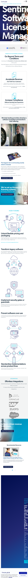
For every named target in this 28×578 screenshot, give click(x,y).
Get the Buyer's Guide (7, 178)
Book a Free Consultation (7, 194)
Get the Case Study (8, 466)
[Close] (25, 570)
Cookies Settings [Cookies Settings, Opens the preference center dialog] (23, 575)
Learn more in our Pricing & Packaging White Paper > (10, 242)
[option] (14, 22)
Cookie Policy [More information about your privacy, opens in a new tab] (10, 577)
